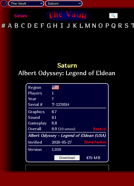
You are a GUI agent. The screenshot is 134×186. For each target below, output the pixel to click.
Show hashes (95, 142)
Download (67, 158)
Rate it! (99, 129)
